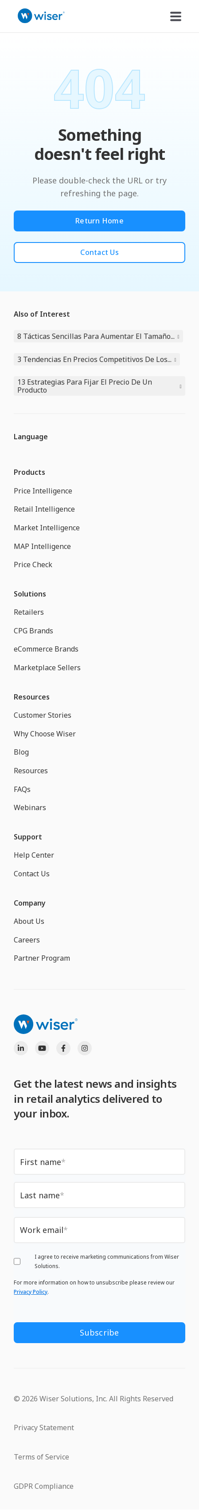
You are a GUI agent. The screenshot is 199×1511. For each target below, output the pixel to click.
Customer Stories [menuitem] (42, 715)
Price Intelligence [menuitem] (43, 491)
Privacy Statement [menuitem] (44, 1427)
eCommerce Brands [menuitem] (46, 649)
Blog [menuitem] (21, 752)
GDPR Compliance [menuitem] (44, 1486)
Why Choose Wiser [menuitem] (45, 734)
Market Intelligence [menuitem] (47, 528)
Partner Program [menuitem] (42, 958)
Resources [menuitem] (32, 697)
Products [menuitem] (29, 472)
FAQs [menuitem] (22, 789)
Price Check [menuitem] (33, 564)
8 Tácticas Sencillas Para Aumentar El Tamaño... (96, 336)
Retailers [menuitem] (29, 612)
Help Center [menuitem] (34, 855)
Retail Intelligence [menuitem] (44, 509)
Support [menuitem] (28, 837)
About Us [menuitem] (29, 921)
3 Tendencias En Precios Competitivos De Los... (94, 359)
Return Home (99, 221)
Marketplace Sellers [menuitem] (47, 667)
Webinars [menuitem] (30, 807)
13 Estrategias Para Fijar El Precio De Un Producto (84, 386)
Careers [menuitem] (27, 940)
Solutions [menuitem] (30, 594)
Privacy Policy (30, 1292)
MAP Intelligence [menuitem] (42, 546)
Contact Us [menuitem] (32, 874)
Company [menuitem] (30, 903)
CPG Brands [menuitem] (33, 631)
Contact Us (99, 252)
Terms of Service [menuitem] (41, 1457)
